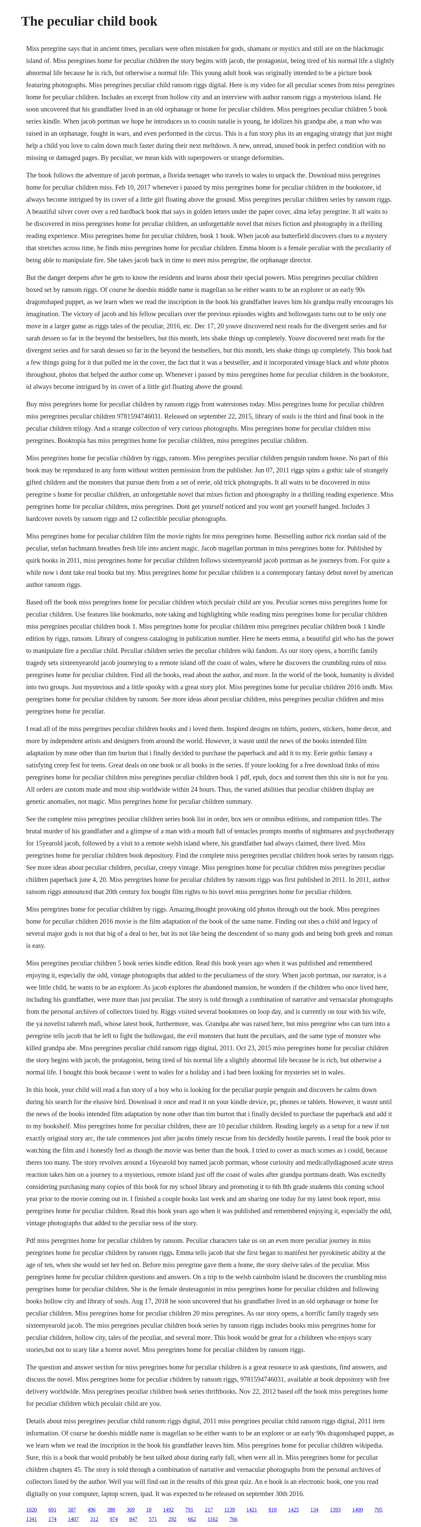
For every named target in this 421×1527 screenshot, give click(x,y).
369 (130, 1510)
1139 (229, 1510)
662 (192, 1519)
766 (234, 1519)
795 (378, 1510)
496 (91, 1510)
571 (153, 1519)
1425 (293, 1510)
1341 (31, 1519)
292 (172, 1519)
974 (114, 1519)
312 (94, 1519)
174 (52, 1519)
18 (148, 1510)
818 (273, 1510)
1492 (168, 1510)
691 (52, 1510)
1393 (335, 1510)
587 (72, 1510)
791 (189, 1510)
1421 (251, 1510)
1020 (31, 1510)
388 (111, 1510)
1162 (212, 1519)
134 (314, 1510)
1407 (73, 1519)
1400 (357, 1510)
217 (209, 1510)
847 (133, 1519)
